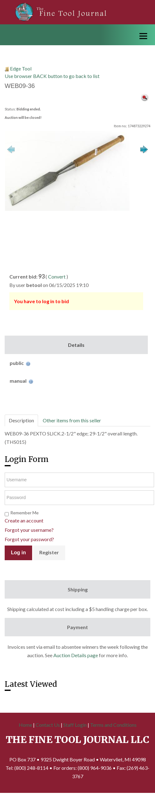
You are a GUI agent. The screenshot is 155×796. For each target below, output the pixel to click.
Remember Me (24, 512)
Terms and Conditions (113, 725)
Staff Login (75, 725)
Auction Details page (75, 655)
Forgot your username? (29, 530)
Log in (18, 552)
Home (25, 725)
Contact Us (48, 725)
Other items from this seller (72, 420)
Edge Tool (20, 68)
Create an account (24, 520)
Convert (56, 276)
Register (49, 552)
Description (21, 420)
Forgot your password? (29, 539)
